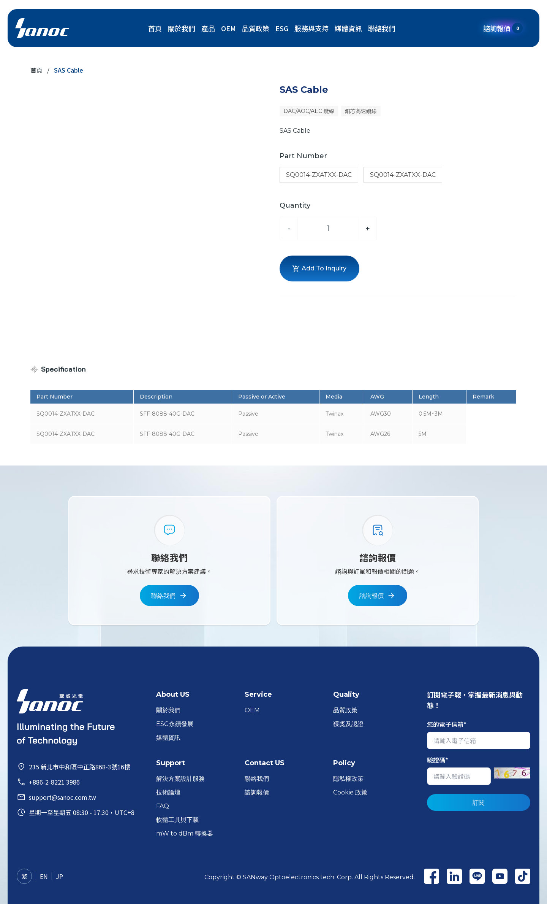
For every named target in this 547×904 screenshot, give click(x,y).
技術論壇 (168, 792)
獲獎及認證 (348, 724)
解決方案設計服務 (180, 778)
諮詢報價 (503, 28)
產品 (208, 28)
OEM (228, 28)
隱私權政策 (348, 778)
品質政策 (255, 28)
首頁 (155, 28)
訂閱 (479, 802)
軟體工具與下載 (177, 819)
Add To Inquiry (319, 268)
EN (44, 876)
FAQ (162, 806)
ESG (281, 28)
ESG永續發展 (174, 724)
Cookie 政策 (350, 792)
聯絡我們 (381, 28)
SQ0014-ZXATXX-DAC (319, 174)
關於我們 (181, 28)
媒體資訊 (348, 28)
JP (59, 876)
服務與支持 (311, 28)
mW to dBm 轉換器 (184, 833)
